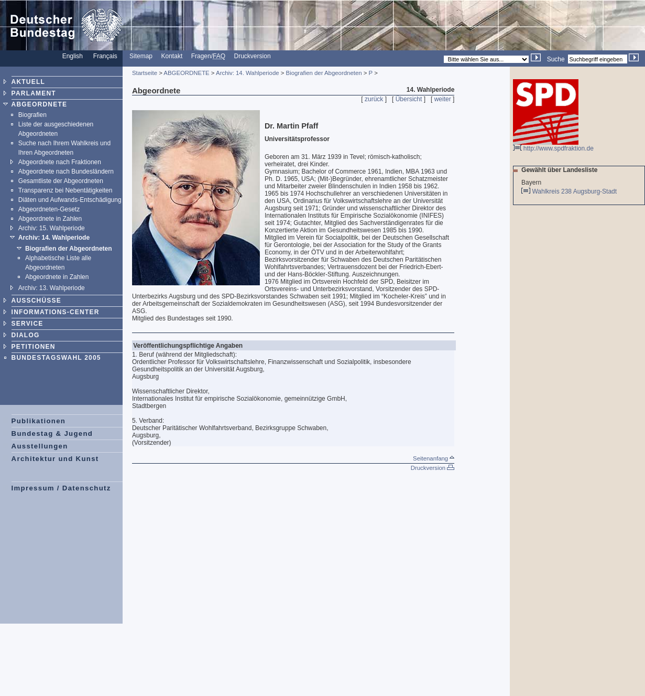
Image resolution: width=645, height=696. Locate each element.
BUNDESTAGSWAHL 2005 (56, 357)
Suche (556, 59)
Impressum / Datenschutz (61, 488)
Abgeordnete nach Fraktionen (59, 162)
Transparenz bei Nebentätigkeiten (65, 190)
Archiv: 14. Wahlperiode (54, 237)
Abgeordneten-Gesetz (49, 209)
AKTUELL (28, 81)
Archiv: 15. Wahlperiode (51, 228)
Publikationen (39, 421)
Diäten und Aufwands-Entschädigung (70, 200)
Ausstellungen (40, 446)
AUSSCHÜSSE (36, 300)
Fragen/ (208, 56)
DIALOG (26, 335)
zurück (374, 99)
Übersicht (409, 99)
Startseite (144, 73)
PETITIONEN (34, 346)
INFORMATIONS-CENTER (56, 312)
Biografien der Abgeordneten (68, 248)
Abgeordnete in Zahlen (50, 218)
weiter (442, 99)
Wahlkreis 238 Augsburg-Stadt (575, 191)
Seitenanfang (433, 458)
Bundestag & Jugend (52, 433)
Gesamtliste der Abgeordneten (60, 181)
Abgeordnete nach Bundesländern (66, 171)
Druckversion (252, 56)
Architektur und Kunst (55, 459)
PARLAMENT (34, 93)
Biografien (32, 115)
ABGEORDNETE (40, 104)
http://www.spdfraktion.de (553, 145)
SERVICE (27, 323)
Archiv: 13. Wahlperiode (51, 288)
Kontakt (172, 56)
